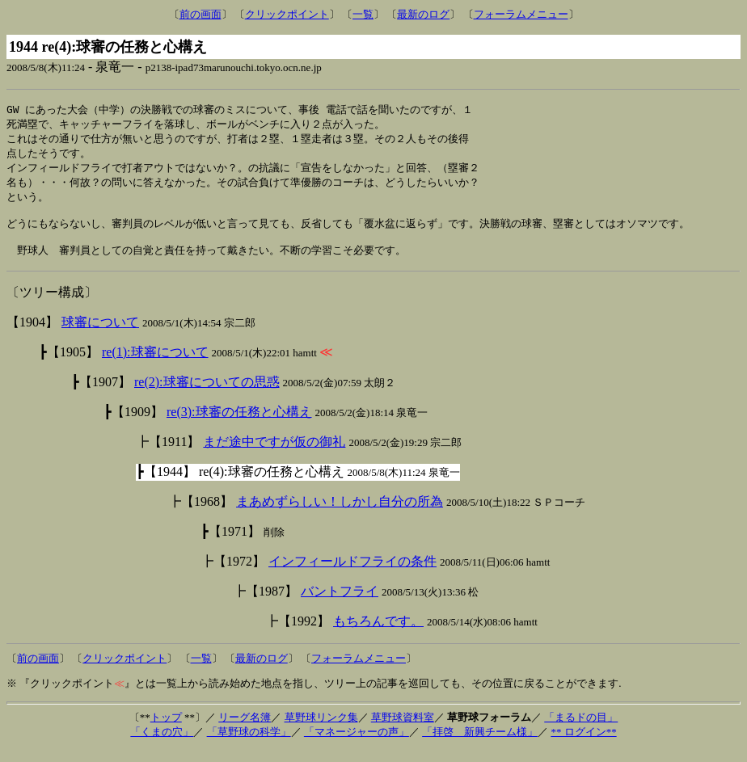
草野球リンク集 (321, 729)
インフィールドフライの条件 (352, 573)
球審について (100, 334)
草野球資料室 (402, 729)
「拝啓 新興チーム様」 (480, 744)
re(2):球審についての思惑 (207, 394)
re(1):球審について (155, 364)
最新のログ (423, 14)
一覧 (363, 14)
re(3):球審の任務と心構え (239, 424)
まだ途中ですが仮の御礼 (274, 454)
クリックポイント (287, 14)
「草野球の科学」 (249, 744)
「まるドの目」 (581, 729)
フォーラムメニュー (521, 14)
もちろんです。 (378, 633)
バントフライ (339, 603)
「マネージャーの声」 (356, 744)
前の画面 (200, 14)
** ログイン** (583, 744)
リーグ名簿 (244, 729)
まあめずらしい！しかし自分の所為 (339, 513)
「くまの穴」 (161, 744)
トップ (166, 729)
